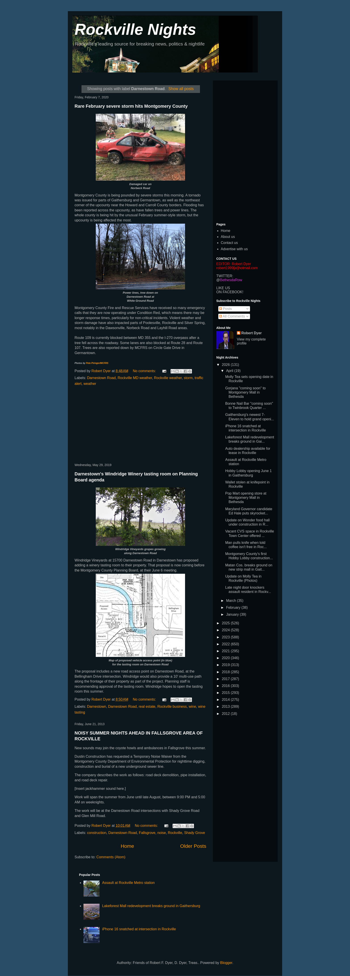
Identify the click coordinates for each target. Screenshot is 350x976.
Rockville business (172, 706)
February (233, 607)
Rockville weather (168, 378)
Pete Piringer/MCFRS (97, 363)
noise (161, 833)
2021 (226, 651)
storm (188, 378)
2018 (226, 672)
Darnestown (96, 706)
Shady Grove (194, 833)
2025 (226, 623)
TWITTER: (224, 276)
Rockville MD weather (135, 378)
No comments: (145, 371)
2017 (226, 679)
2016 (226, 686)
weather (89, 384)
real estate (147, 706)
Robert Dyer (251, 333)
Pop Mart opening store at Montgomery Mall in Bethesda (245, 497)
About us (228, 237)
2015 (226, 693)
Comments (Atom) (110, 857)
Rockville (175, 833)
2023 (226, 637)
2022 (226, 644)
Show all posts (181, 89)
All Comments (232, 316)
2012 (226, 714)
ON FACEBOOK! (229, 292)
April (230, 371)
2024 (226, 630)
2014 (226, 700)
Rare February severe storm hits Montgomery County (131, 106)
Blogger (226, 963)
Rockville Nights (135, 29)
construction (96, 833)
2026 (226, 365)
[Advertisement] (140, 425)
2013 (226, 706)
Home (127, 846)
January (233, 614)
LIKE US (223, 288)
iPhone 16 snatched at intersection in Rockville (139, 929)
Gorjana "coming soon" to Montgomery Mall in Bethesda (245, 392)
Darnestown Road (101, 378)
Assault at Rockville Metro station (128, 883)
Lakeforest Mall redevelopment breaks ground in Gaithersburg (151, 906)
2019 (226, 665)
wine (192, 706)
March (231, 601)
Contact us (229, 243)
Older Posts (193, 846)
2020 (226, 658)
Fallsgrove (147, 833)
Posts (225, 309)
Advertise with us (234, 249)
